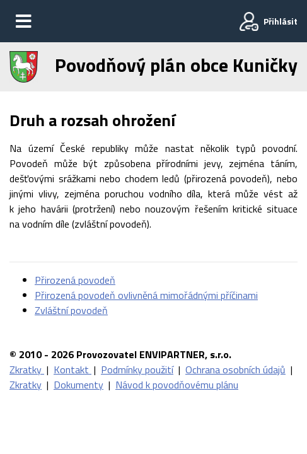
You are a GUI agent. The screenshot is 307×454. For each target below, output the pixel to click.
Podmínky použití (137, 369)
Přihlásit (281, 21)
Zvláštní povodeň (71, 310)
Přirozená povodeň (75, 280)
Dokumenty (78, 384)
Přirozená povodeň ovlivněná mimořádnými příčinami (146, 295)
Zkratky (26, 369)
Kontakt (72, 369)
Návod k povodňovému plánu (176, 384)
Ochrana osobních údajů (235, 369)
